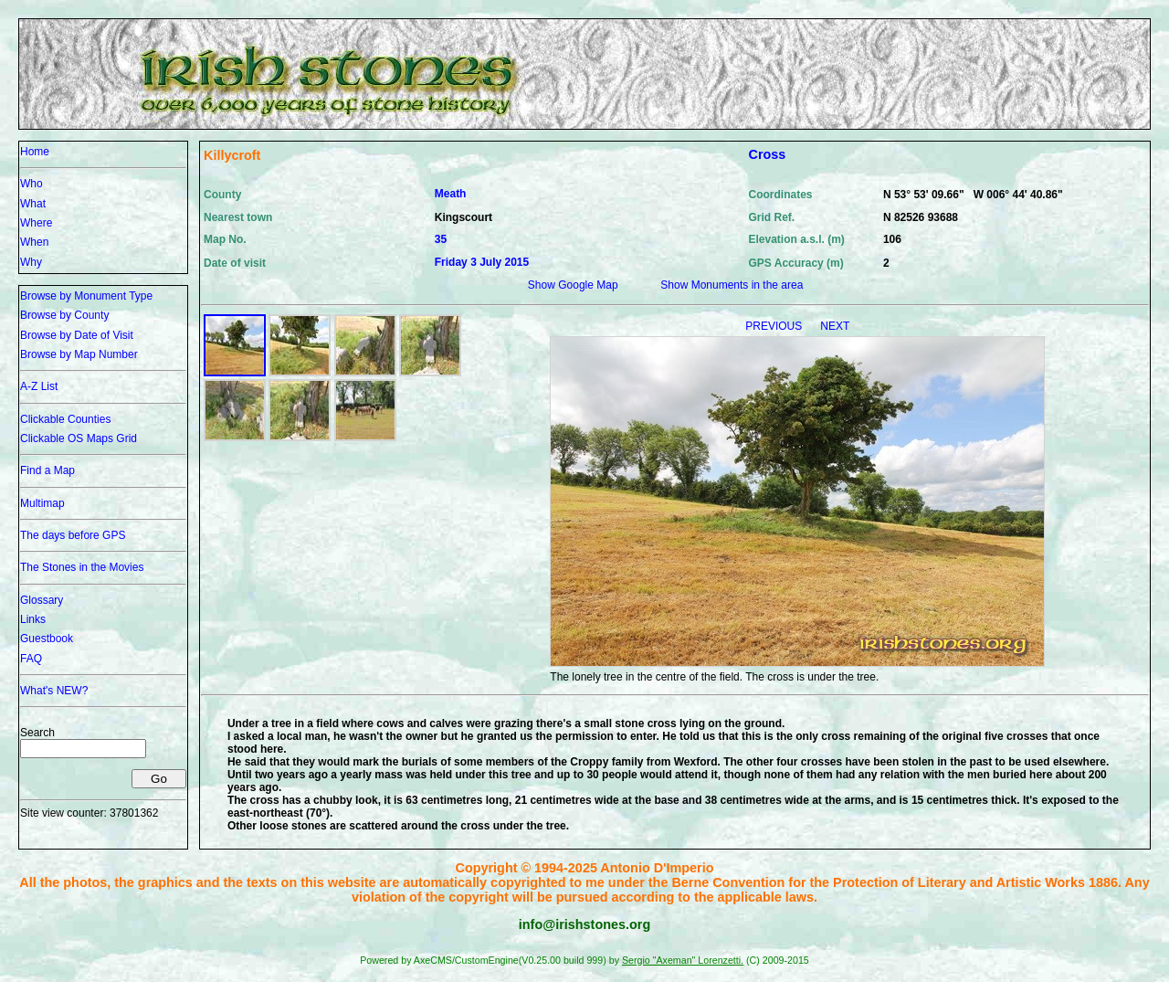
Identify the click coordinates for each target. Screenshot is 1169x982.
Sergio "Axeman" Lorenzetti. (682, 960)
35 (441, 239)
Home (34, 151)
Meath (451, 193)
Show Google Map (573, 285)
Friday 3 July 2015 (482, 262)
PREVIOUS (775, 326)
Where (36, 222)
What (33, 203)
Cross (766, 154)
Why (31, 262)
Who (31, 183)
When (34, 242)
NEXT (834, 326)
